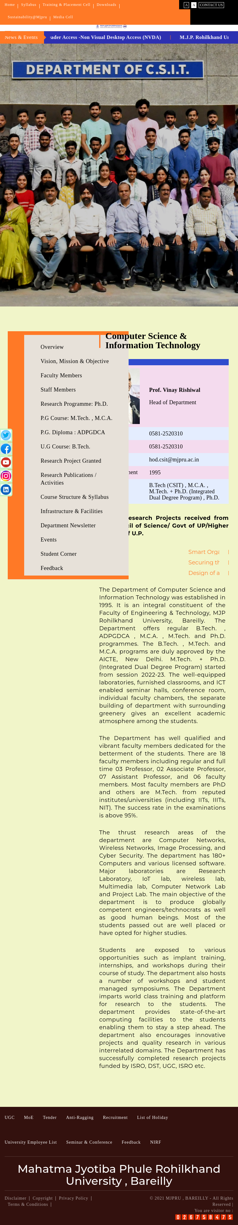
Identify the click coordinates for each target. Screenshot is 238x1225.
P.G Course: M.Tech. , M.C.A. (76, 418)
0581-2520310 (166, 433)
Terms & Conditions (28, 1204)
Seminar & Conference (89, 1142)
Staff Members (58, 390)
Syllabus (28, 4)
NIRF (155, 1142)
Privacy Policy (73, 1198)
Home (10, 4)
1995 (155, 472)
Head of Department (174, 396)
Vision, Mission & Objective (75, 361)
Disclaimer (15, 1198)
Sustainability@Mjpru (27, 17)
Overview (52, 347)
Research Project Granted (71, 461)
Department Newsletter (68, 525)
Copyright (43, 1198)
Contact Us (211, 5)
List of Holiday (152, 1117)
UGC (10, 1117)
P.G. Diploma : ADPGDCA (73, 432)
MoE (29, 1117)
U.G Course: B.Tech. (65, 446)
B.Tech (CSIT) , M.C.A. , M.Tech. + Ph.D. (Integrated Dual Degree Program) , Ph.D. (184, 491)
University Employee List (31, 1142)
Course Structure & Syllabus (75, 497)
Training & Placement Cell (66, 4)
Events (49, 540)
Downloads (107, 4)
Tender (50, 1117)
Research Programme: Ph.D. (74, 404)
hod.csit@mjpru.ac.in (174, 459)
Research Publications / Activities (68, 479)
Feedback (52, 568)
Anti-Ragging (80, 1117)
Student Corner (59, 554)
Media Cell (63, 17)
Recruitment (115, 1117)
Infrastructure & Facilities (72, 511)
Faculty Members (61, 375)
